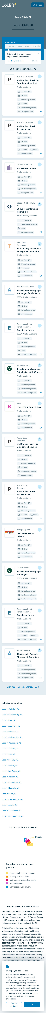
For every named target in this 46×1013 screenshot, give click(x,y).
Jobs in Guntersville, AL (11, 743)
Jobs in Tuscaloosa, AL (11, 811)
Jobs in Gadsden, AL (10, 709)
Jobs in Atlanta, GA (9, 805)
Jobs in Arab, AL (8, 754)
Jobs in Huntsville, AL (10, 788)
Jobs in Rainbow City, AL (12, 715)
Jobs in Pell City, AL (10, 760)
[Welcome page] (9, 5)
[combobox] (23, 46)
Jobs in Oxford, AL (9, 765)
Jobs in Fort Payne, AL (11, 771)
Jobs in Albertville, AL (11, 726)
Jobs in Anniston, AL (10, 748)
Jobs (17, 17)
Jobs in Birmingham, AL (11, 782)
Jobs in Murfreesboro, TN (12, 816)
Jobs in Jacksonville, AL (12, 737)
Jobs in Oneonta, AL (10, 731)
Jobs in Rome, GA (9, 794)
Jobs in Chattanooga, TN (12, 799)
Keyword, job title (10, 42)
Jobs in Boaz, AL (9, 720)
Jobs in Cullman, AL (10, 777)
